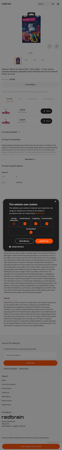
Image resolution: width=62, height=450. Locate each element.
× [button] (55, 201)
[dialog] (31, 225)
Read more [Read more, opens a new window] (40, 213)
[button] (16, 247)
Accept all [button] (44, 241)
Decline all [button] (24, 241)
